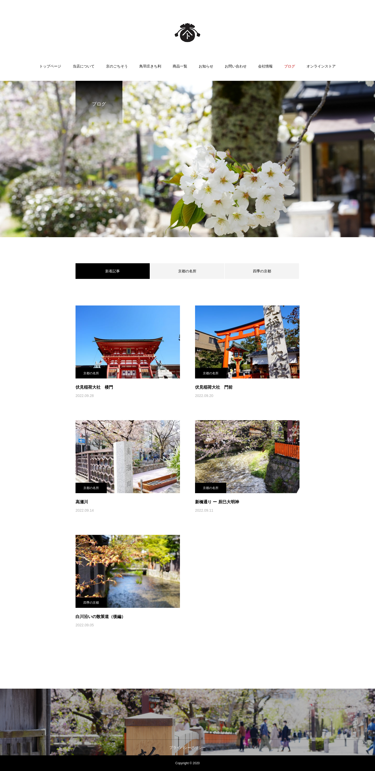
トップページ (50, 66)
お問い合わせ (236, 66)
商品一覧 (180, 66)
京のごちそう (117, 66)
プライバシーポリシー (187, 747)
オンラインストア (321, 66)
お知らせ (206, 66)
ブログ (289, 66)
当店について (84, 66)
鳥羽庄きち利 (150, 66)
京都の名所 (187, 271)
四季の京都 (262, 271)
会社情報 (265, 66)
